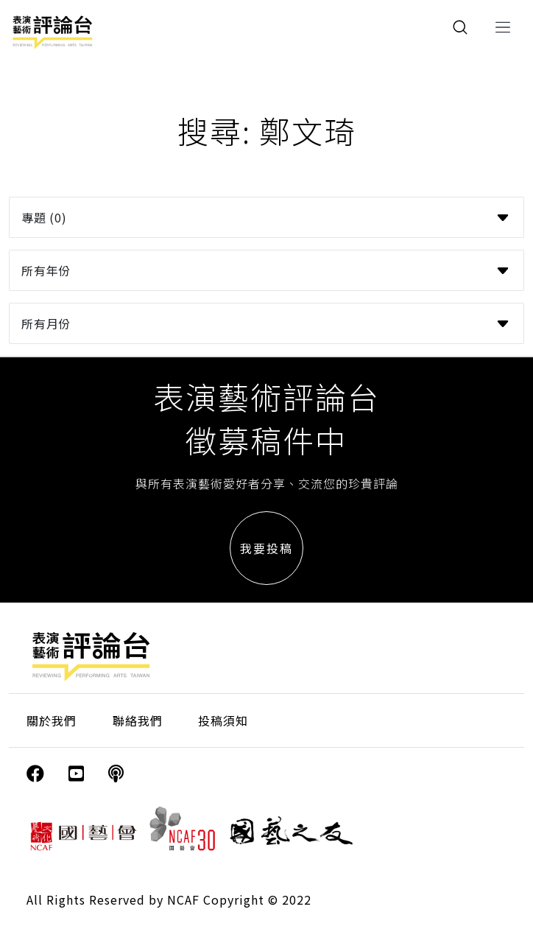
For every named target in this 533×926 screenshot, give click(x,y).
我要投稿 (266, 548)
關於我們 (52, 720)
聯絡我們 (138, 720)
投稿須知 (223, 720)
